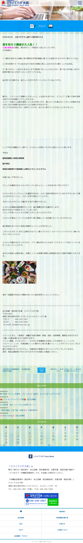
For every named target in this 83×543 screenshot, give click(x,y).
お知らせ (62, 523)
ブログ (21, 529)
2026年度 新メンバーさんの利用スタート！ (18, 404)
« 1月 (2, 444)
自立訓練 (21, 517)
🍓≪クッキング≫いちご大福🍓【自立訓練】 (18, 399)
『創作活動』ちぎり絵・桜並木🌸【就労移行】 (19, 409)
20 (30, 439)
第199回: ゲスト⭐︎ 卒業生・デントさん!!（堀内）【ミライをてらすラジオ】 (30, 393)
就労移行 (62, 511)
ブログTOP (41, 370)
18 (6, 439)
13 (30, 435)
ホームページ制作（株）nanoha (41, 541)
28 (41, 442)
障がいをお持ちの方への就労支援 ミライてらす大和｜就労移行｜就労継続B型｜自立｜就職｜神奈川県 (15, 3)
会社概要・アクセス (20, 535)
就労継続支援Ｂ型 (62, 517)
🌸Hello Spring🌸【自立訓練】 (13, 415)
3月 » (50, 444)
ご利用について (62, 529)
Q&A (20, 523)
